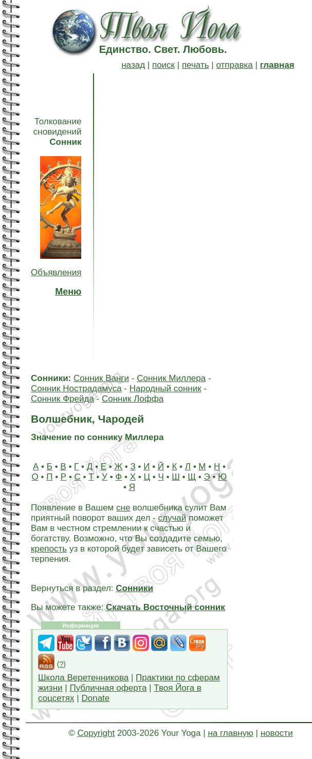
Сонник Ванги (101, 378)
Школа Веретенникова (83, 677)
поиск (163, 65)
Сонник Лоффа (132, 399)
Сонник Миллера (171, 378)
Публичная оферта (107, 688)
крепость (49, 549)
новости (277, 733)
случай (172, 518)
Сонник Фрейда (62, 399)
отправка (234, 65)
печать (195, 65)
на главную (230, 733)
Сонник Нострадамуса (76, 388)
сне (123, 508)
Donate (95, 698)
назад (133, 65)
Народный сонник (165, 388)
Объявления (56, 272)
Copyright (96, 733)
